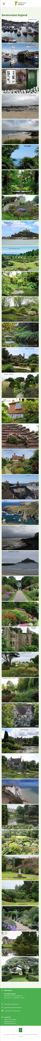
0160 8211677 (15, 1004)
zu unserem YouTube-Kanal (12, 1011)
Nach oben (20, 1030)
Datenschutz (15, 1034)
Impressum (7, 1034)
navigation (4, 4)
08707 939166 (8, 990)
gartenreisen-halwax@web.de (13, 1007)
